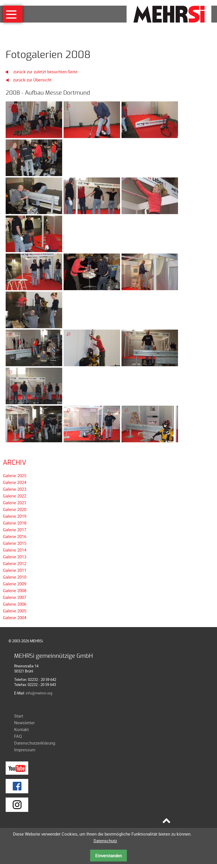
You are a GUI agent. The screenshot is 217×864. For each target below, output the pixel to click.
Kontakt (21, 729)
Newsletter (24, 722)
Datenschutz (105, 840)
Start (18, 716)
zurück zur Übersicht (32, 80)
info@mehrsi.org (39, 693)
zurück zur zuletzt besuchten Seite (39, 71)
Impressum (24, 749)
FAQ (18, 736)
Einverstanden (108, 855)
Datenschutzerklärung (34, 743)
